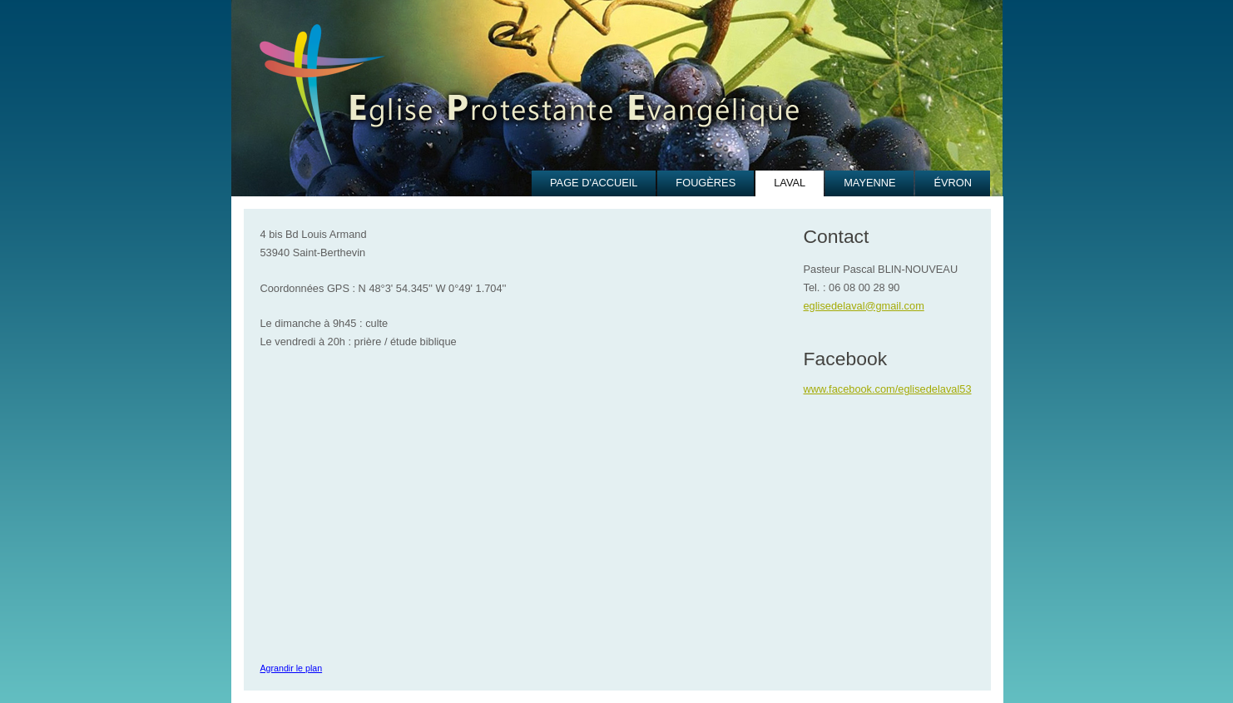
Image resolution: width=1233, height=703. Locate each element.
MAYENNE (869, 182)
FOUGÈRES (705, 182)
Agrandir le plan (291, 668)
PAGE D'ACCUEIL (593, 182)
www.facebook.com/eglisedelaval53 (888, 389)
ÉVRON (952, 182)
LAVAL (789, 182)
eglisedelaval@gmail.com (864, 306)
